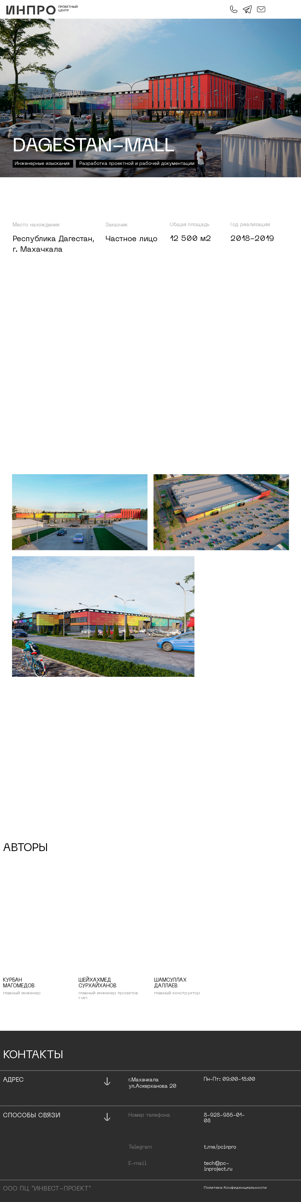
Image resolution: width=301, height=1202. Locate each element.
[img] (42, 9)
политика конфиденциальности (235, 1188)
